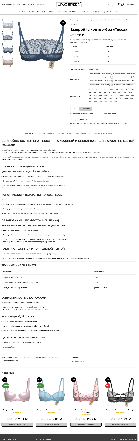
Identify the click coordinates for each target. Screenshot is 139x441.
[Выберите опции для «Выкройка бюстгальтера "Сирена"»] (51, 425)
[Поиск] (109, 5)
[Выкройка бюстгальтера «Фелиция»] (86, 392)
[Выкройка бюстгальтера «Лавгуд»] (120, 392)
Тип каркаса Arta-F (77, 69)
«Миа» (37, 309)
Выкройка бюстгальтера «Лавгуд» (120, 410)
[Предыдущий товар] (71, 24)
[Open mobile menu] (131, 5)
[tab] (29, 133)
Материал (74, 79)
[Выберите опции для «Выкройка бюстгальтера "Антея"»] (17, 425)
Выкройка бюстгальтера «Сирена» (52, 410)
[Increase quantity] (77, 109)
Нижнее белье (85, 20)
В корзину (85, 108)
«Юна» (31, 309)
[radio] (93, 69)
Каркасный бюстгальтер (118, 123)
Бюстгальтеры (98, 20)
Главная (73, 20)
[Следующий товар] (76, 24)
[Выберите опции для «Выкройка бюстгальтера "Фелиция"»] (86, 425)
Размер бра (75, 96)
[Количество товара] (74, 109)
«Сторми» (44, 309)
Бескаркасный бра (87, 123)
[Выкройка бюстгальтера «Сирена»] (51, 392)
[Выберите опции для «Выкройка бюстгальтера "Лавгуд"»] (120, 425)
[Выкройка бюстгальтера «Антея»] (17, 392)
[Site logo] (68, 4)
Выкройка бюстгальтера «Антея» (17, 410)
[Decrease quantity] (71, 109)
